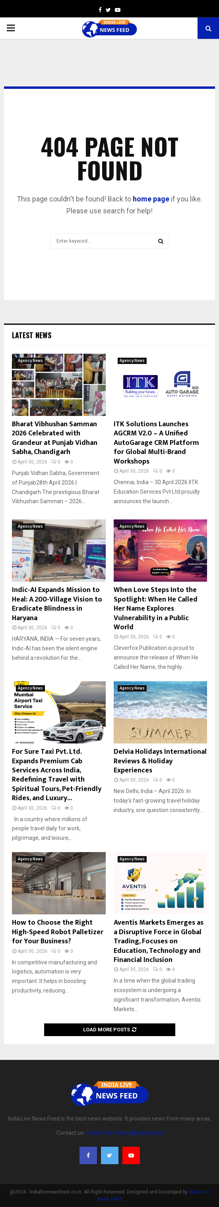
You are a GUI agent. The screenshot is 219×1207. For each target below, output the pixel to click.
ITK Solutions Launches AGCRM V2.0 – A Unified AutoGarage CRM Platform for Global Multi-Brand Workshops (156, 442)
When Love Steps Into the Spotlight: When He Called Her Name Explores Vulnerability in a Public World (156, 608)
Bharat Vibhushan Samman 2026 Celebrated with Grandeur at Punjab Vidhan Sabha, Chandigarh (54, 438)
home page (151, 199)
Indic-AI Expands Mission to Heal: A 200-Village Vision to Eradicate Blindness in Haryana (57, 604)
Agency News (30, 360)
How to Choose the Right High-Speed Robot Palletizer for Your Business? (57, 932)
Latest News (31, 335)
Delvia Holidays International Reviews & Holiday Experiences (160, 761)
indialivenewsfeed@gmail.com (124, 1133)
